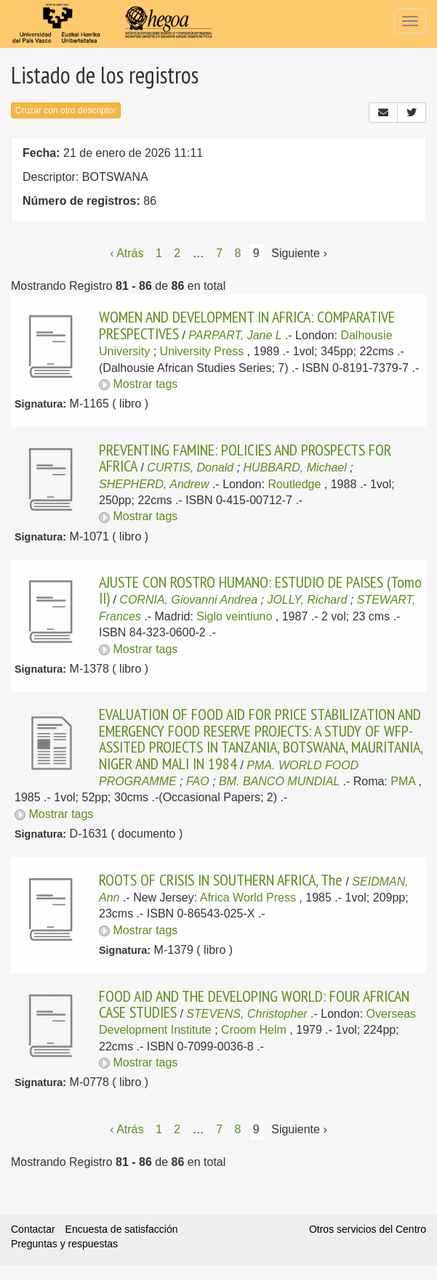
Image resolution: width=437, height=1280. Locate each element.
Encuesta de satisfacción (121, 1229)
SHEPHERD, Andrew (154, 484)
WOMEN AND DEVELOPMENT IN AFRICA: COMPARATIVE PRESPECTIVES (247, 325)
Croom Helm (253, 1030)
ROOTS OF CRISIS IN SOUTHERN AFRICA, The (220, 880)
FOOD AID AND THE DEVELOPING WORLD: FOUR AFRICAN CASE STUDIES (254, 1004)
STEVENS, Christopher (246, 1014)
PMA (402, 781)
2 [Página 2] (177, 253)
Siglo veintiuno (234, 616)
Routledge (294, 484)
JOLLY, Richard (307, 600)
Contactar (33, 1229)
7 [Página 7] (219, 253)
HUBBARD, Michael (295, 467)
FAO (197, 781)
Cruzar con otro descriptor (65, 110)
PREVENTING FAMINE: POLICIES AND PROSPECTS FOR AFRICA (245, 458)
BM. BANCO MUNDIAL (279, 781)
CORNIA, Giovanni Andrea (188, 600)
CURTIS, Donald (190, 467)
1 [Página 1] (159, 253)
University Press (202, 351)
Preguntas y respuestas (64, 1243)
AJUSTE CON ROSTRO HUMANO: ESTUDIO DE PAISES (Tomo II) (260, 590)
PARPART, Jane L (234, 335)
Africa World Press (248, 897)
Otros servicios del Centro (367, 1229)
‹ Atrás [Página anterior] (126, 253)
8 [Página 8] (238, 253)
